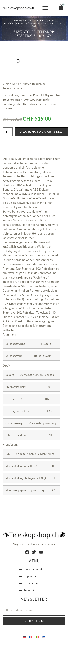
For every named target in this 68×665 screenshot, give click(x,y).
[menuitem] (24, 637)
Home (17, 20)
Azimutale (22, 23)
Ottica (24, 20)
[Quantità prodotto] (8, 131)
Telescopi (33, 20)
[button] (45, 8)
